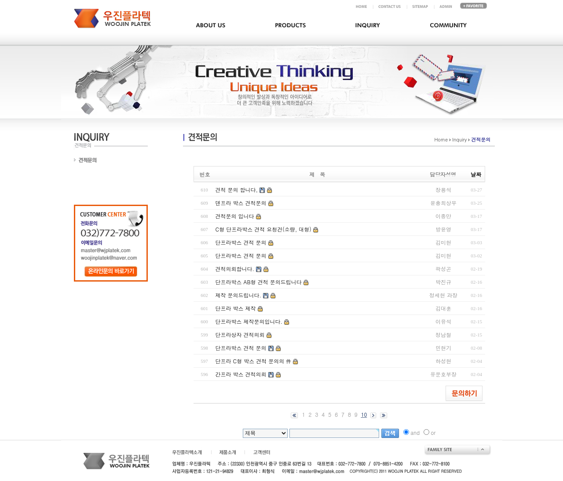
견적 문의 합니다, (237, 189)
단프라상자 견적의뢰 (240, 334)
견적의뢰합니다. (235, 268)
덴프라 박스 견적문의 (241, 202)
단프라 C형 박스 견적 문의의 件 (254, 361)
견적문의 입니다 (235, 216)
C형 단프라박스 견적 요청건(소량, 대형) (263, 229)
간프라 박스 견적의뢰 (241, 374)
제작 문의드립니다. (239, 295)
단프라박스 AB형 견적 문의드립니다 (259, 282)
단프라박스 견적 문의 (241, 242)
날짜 (476, 174)
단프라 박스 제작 (236, 308)
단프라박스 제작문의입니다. (249, 321)
